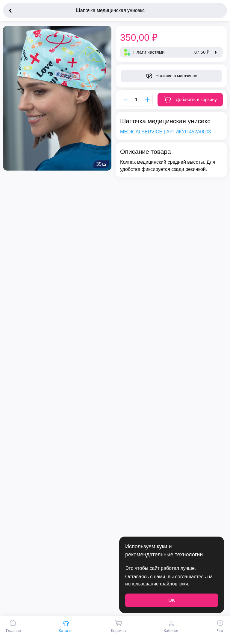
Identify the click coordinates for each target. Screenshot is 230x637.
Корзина (118, 626)
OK (171, 600)
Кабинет (171, 626)
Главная (13, 626)
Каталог (66, 626)
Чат (220, 626)
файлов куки (174, 583)
